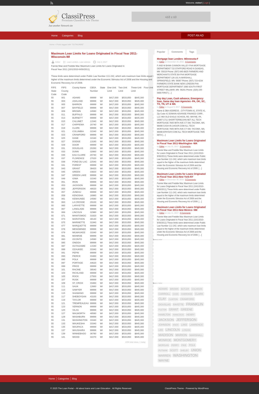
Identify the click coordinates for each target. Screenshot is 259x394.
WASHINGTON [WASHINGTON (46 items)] (185, 355)
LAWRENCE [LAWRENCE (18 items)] (196, 324)
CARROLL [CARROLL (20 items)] (164, 294)
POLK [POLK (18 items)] (192, 345)
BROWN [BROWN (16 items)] (174, 289)
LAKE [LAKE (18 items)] (184, 324)
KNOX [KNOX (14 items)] (176, 325)
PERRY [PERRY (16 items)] (175, 345)
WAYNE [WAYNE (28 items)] (164, 360)
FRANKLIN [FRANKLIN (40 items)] (194, 304)
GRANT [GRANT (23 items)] (173, 309)
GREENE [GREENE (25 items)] (186, 309)
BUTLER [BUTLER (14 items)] (185, 289)
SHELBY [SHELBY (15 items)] (184, 350)
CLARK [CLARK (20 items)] (199, 294)
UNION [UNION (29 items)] (196, 350)
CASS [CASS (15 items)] (175, 294)
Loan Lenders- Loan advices (78, 62)
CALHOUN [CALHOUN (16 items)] (197, 289)
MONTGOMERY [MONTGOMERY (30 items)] (185, 340)
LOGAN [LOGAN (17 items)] (186, 330)
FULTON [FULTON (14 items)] (162, 310)
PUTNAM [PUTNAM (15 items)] (163, 350)
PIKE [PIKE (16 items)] (183, 345)
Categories (67, 35)
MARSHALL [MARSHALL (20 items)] (196, 335)
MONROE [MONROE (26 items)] (165, 340)
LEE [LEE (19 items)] (161, 330)
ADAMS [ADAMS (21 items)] (163, 288)
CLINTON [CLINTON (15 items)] (173, 299)
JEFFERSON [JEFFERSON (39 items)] (186, 320)
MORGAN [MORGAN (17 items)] (164, 345)
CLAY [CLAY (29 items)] (162, 299)
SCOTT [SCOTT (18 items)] (174, 350)
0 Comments (190, 62)
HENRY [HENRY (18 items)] (190, 314)
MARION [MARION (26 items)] (181, 335)
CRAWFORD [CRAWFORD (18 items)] (187, 299)
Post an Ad (196, 35)
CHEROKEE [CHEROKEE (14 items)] (186, 294)
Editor (57, 62)
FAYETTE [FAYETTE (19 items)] (178, 304)
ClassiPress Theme (174, 388)
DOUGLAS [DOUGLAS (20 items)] (165, 304)
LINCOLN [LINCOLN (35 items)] (173, 329)
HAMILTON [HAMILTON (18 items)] (165, 314)
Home (54, 35)
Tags (191, 52)
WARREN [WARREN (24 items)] (165, 355)
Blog (80, 35)
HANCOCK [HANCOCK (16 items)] (178, 314)
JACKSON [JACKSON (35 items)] (166, 320)
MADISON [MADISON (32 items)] (166, 335)
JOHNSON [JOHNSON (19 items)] (164, 324)
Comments (177, 52)
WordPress (203, 388)
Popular (161, 52)
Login (206, 3)
